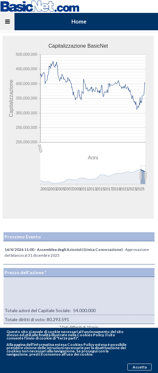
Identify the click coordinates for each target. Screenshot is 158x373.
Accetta (140, 367)
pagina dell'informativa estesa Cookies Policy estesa (60, 344)
